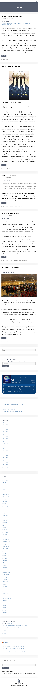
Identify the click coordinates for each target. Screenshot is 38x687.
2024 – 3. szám (5, 436)
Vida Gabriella (4, 609)
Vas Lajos (4, 605)
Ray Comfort (4, 567)
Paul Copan (4, 563)
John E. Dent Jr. (5, 515)
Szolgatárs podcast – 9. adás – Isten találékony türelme (12, 411)
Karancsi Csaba (5, 524)
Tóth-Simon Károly (5, 596)
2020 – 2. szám (5, 464)
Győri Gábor (4, 499)
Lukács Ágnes (4, 544)
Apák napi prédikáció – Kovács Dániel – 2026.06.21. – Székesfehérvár (14, 651)
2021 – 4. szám (5, 453)
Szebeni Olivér (5, 581)
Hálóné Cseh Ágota (5, 505)
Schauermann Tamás (23, 341)
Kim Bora (4, 527)
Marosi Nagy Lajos (5, 546)
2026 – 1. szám (5, 424)
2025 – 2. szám (5, 429)
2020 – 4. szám (5, 460)
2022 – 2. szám (5, 450)
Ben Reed (4, 485)
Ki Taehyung (4, 529)
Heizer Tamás (11, 206)
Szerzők (25, 260)
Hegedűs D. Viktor (5, 506)
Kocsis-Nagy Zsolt (5, 530)
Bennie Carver (5, 487)
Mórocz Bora (4, 550)
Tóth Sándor (4, 595)
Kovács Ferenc (5, 534)
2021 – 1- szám (5, 459)
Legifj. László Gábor (5, 539)
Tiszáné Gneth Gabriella (6, 588)
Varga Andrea (4, 602)
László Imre (4, 537)
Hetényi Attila (5, 511)
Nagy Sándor (4, 553)
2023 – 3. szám (5, 441)
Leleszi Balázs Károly (6, 541)
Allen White (4, 479)
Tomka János (4, 591)
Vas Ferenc (4, 603)
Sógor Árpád (4, 577)
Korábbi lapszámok (5, 467)
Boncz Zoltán (4, 491)
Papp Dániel (4, 562)
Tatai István (4, 625)
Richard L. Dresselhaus (6, 569)
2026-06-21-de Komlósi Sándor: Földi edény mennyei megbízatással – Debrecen (16, 650)
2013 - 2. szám (5, 260)
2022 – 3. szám (5, 448)
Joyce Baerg (4, 518)
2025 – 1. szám (5, 431)
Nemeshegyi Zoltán (5, 555)
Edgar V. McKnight (5, 496)
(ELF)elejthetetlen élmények (10, 213)
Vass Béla (4, 607)
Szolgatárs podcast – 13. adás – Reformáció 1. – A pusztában (13, 404)
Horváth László (5, 513)
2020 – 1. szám (5, 465)
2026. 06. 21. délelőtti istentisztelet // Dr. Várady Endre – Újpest (13, 648)
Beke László (4, 484)
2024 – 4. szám (5, 434)
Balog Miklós (4, 482)
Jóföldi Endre (4, 520)
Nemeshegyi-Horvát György (7, 556)
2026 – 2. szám (5, 422)
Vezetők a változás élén (8, 175)
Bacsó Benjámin (5, 480)
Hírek (17, 260)
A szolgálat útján (12, 260)
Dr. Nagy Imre (4, 551)
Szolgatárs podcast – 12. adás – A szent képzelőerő (11, 406)
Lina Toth (4, 543)
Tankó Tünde (4, 586)
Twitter (21, 683)
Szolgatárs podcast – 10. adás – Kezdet (9, 409)
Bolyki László (4, 489)
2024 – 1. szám (5, 440)
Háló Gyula (4, 503)
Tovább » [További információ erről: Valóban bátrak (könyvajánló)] (3, 165)
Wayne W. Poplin (5, 612)
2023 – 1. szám (5, 445)
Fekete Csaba (4, 498)
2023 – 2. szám (5, 443)
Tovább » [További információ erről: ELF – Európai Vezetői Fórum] (3, 338)
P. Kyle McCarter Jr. (5, 558)
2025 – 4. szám (5, 426)
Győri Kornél (4, 501)
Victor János (4, 610)
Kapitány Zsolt (5, 522)
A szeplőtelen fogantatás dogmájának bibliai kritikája (17, 627)
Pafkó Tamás (21, 260)
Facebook (17, 683)
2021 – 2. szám (5, 457)
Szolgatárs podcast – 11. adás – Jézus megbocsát (11, 407)
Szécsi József (4, 582)
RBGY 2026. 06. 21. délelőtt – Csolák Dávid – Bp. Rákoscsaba (13, 646)
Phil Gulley (4, 565)
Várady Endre (4, 600)
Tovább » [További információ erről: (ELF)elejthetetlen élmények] (3, 256)
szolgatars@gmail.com (12, 675)
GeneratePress (24, 685)
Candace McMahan (5, 494)
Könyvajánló (11, 168)
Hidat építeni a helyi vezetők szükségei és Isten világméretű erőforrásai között (16, 24)
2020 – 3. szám (5, 462)
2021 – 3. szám (5, 455)
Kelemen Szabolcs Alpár (6, 525)
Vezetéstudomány (18, 206)
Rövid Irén (4, 570)
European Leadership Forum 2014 (11, 16)
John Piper (4, 517)
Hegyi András (4, 508)
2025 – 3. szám (5, 427)
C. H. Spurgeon (5, 492)
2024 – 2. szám (5, 438)
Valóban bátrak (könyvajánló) (10, 66)
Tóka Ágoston (4, 589)
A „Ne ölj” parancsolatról (12, 623)
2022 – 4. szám (5, 446)
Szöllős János (4, 584)
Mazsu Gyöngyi (5, 548)
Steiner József (4, 579)
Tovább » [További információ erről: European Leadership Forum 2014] (3, 55)
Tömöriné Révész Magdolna (7, 598)
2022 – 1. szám (5, 452)
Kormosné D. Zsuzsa (6, 532)
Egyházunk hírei (7, 642)
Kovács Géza (4, 536)
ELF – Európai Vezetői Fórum (10, 267)
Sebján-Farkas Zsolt (6, 574)
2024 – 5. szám (5, 433)
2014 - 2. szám (5, 59)
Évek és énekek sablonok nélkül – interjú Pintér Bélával (17, 625)
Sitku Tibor (4, 576)
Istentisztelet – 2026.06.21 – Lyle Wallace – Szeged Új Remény (13, 644)
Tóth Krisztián (5, 593)
